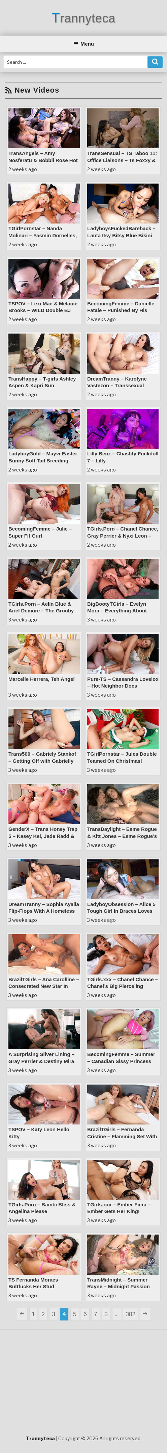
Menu (83, 44)
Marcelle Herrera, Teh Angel (41, 679)
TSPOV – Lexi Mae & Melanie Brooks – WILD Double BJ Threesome (42, 310)
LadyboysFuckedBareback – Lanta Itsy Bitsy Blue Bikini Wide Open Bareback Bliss (121, 235)
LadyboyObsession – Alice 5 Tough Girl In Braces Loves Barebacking (121, 911)
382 (131, 1313)
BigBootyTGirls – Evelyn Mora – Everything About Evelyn (117, 610)
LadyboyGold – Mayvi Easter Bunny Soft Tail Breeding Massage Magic (42, 460)
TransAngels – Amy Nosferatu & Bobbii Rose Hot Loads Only (43, 160)
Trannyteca (83, 18)
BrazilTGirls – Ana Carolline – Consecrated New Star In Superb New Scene (43, 986)
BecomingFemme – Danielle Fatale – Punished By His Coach (120, 310)
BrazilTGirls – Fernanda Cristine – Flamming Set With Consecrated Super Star (122, 1136)
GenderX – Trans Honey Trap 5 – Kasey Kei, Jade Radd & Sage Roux (42, 836)
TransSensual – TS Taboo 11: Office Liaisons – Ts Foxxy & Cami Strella (122, 160)
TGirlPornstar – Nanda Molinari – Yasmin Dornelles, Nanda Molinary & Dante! (42, 235)
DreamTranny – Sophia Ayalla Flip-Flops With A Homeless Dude (43, 911)
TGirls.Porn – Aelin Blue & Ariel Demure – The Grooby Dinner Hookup (41, 610)
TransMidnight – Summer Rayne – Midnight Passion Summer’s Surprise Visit (118, 1286)
